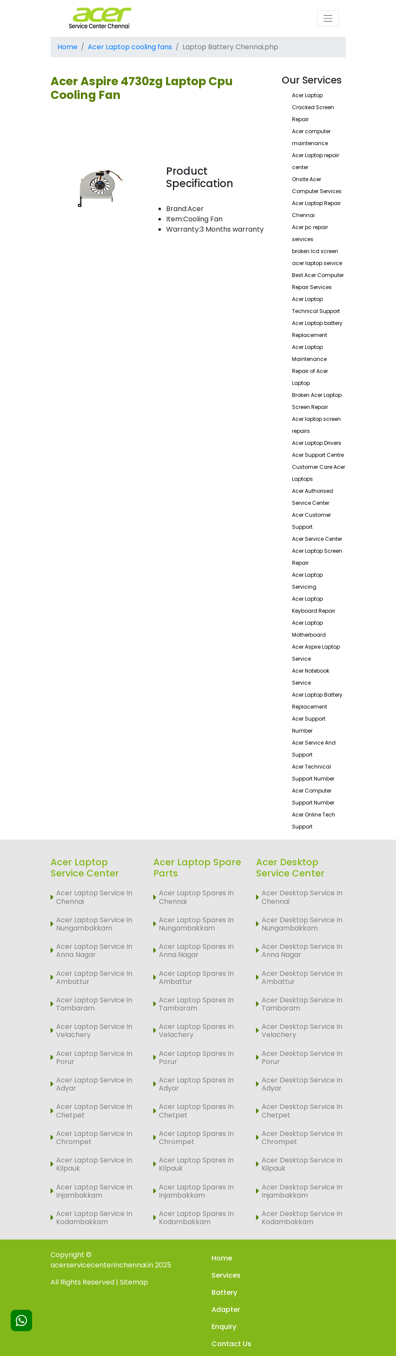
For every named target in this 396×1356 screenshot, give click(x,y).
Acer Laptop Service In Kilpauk (94, 1164)
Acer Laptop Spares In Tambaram (196, 1004)
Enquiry (223, 1327)
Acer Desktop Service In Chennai (302, 897)
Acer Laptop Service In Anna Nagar (94, 950)
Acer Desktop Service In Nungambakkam (302, 924)
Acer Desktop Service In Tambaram (302, 1004)
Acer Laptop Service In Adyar (94, 1084)
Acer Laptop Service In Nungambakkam (94, 924)
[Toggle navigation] (328, 18)
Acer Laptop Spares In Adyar (196, 1084)
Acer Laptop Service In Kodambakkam (94, 1218)
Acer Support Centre (318, 455)
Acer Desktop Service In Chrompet (302, 1138)
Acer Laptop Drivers (316, 443)
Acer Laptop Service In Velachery (94, 1030)
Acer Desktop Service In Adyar (302, 1084)
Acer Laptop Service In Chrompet (94, 1138)
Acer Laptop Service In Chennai (94, 897)
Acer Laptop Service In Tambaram (94, 1004)
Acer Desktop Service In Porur (302, 1057)
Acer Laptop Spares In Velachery (196, 1030)
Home (67, 47)
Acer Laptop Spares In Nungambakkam (196, 924)
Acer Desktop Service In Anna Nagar (302, 950)
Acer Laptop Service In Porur (94, 1057)
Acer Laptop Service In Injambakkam (94, 1191)
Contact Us (231, 1344)
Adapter (225, 1309)
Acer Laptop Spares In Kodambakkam (196, 1218)
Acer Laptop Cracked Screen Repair (313, 107)
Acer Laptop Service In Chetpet (94, 1111)
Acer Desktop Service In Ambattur (302, 977)
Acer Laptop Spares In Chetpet (196, 1111)
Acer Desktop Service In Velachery (302, 1030)
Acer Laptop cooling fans (130, 47)
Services (226, 1275)
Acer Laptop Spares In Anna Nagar (196, 950)
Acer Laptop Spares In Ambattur (196, 977)
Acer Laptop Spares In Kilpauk (196, 1164)
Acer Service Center (317, 538)
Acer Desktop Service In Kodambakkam (302, 1218)
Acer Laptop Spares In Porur (196, 1057)
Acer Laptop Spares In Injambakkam (196, 1191)
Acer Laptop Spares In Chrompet (196, 1138)
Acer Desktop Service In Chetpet (302, 1111)
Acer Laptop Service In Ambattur (94, 977)
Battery (224, 1292)
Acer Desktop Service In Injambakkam (302, 1191)
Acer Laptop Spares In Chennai (196, 897)
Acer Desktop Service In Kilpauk (302, 1164)
